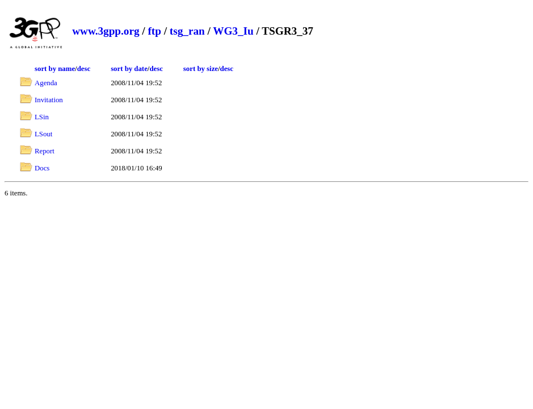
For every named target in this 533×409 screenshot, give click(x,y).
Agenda (46, 83)
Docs (42, 168)
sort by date (129, 69)
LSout (43, 134)
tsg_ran (187, 31)
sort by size (200, 69)
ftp (154, 31)
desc (83, 69)
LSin (42, 117)
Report (44, 151)
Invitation (49, 100)
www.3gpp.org (105, 31)
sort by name (55, 69)
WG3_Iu (233, 31)
